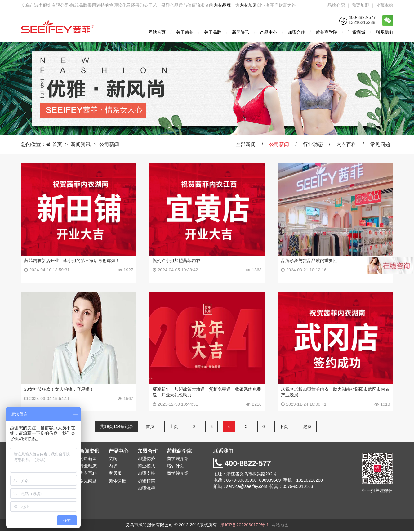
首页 (57, 144)
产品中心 (268, 32)
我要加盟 (360, 5)
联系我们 (384, 32)
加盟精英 (146, 480)
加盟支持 (146, 473)
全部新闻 (246, 144)
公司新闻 (109, 144)
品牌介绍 (336, 5)
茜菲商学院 (326, 32)
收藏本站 (384, 5)
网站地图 (280, 524)
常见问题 (380, 144)
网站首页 (157, 32)
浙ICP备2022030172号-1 (244, 524)
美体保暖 (117, 480)
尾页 (307, 426)
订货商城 (356, 32)
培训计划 (175, 465)
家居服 (115, 473)
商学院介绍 (178, 458)
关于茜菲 (185, 32)
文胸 (113, 458)
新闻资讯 (240, 32)
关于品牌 (212, 32)
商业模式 (146, 465)
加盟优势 (146, 458)
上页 (173, 426)
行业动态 (313, 144)
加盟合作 (296, 32)
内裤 (113, 465)
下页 (283, 426)
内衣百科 (346, 144)
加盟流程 (146, 488)
